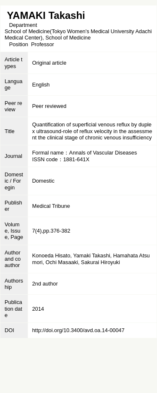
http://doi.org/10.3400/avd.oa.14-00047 (78, 330)
